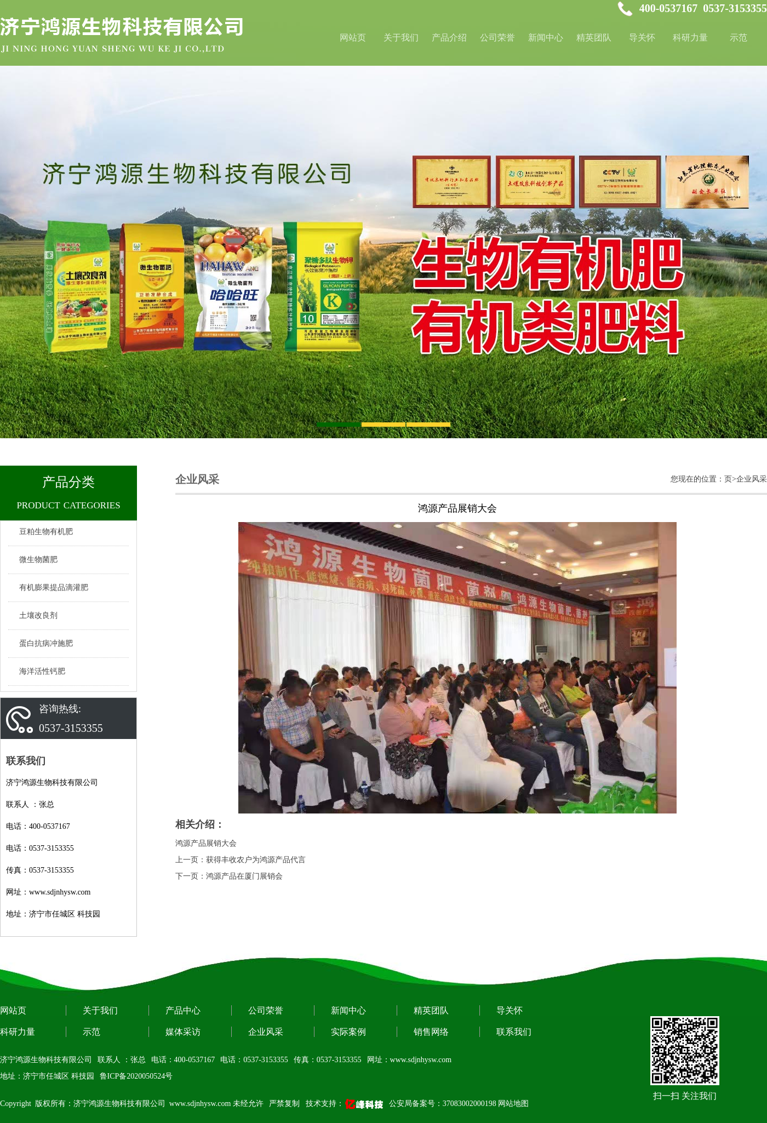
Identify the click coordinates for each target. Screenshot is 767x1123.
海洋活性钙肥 (42, 671)
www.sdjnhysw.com (200, 1103)
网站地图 (513, 1103)
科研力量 (690, 37)
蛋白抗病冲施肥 (46, 643)
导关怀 (642, 37)
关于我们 (401, 37)
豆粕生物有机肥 (46, 532)
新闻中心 (545, 37)
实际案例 (348, 1031)
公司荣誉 (497, 37)
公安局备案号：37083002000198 (442, 1103)
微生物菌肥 (38, 559)
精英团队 (593, 37)
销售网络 (431, 1031)
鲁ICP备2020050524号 (136, 1076)
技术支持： (345, 1103)
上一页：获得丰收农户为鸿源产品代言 (240, 860)
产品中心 (183, 1010)
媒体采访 (183, 1031)
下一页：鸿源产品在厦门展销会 (229, 876)
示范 (738, 37)
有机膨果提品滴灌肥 (53, 587)
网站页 (13, 1010)
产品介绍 (449, 37)
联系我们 (513, 1031)
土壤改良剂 (38, 615)
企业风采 (265, 1031)
